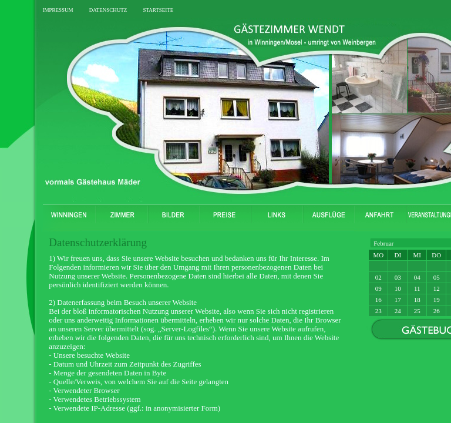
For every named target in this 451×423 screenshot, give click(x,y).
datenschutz (108, 9)
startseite (158, 9)
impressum (57, 9)
